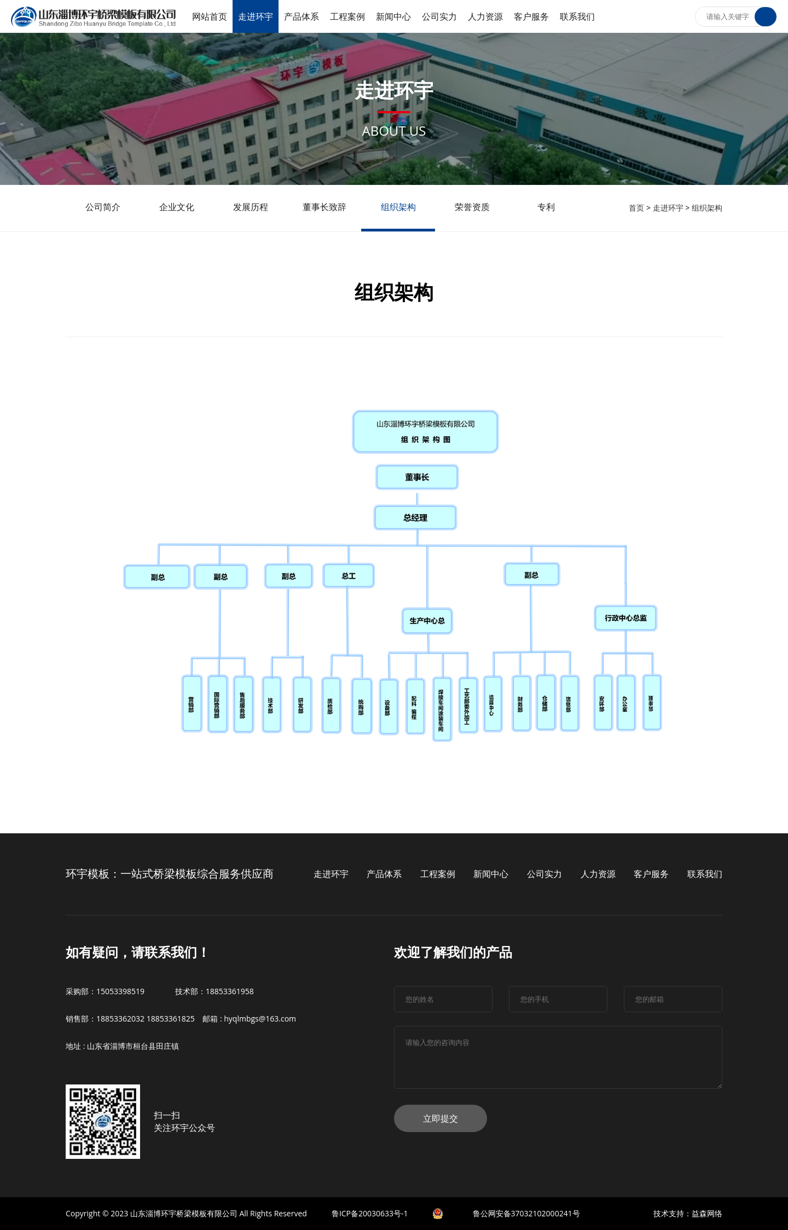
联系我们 (577, 16)
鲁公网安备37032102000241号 (526, 1213)
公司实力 (439, 16)
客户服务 (531, 16)
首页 (636, 207)
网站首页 (209, 16)
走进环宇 (255, 16)
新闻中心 (393, 16)
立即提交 (440, 1118)
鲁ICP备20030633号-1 (370, 1213)
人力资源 (485, 16)
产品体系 (301, 16)
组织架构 (707, 207)
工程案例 (347, 16)
